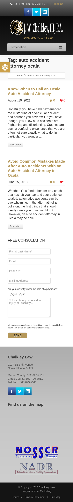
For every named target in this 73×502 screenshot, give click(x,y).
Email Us (55, 3)
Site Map (56, 497)
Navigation (36, 47)
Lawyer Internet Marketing (36, 491)
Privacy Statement (35, 497)
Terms (15, 497)
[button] (5, 67)
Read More (15, 144)
